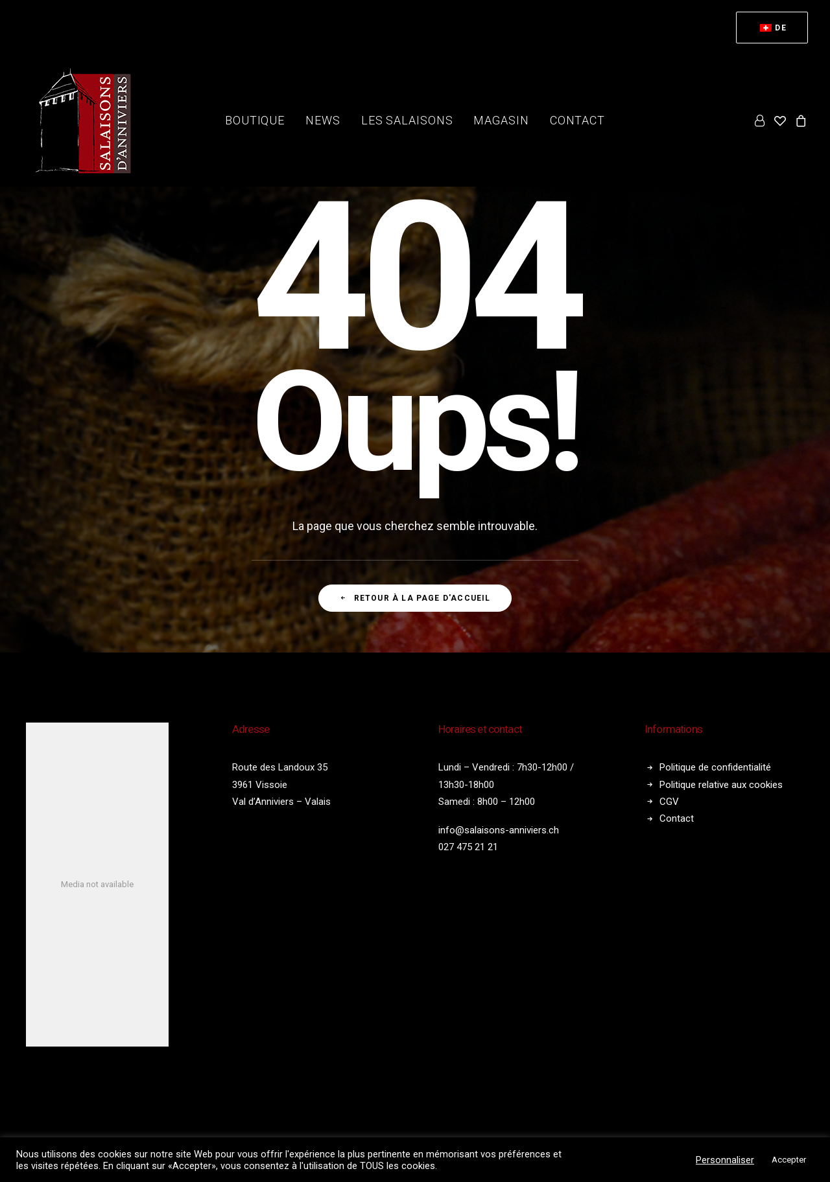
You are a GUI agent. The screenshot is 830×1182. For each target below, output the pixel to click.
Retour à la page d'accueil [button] (414, 598)
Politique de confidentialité (715, 767)
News (322, 120)
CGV (669, 801)
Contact (577, 120)
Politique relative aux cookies (721, 785)
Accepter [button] (789, 1160)
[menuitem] (772, 27)
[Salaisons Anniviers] (87, 120)
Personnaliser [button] (725, 1160)
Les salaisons (407, 120)
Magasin (500, 120)
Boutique (255, 120)
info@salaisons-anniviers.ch (498, 830)
